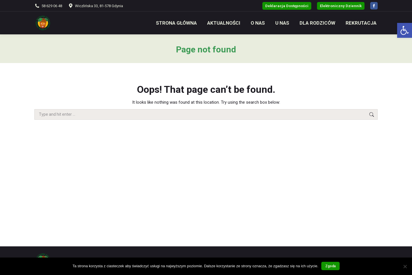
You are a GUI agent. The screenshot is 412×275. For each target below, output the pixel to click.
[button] (404, 30)
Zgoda (330, 266)
